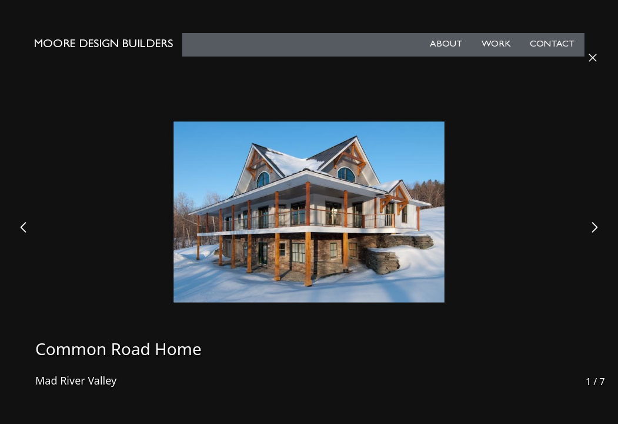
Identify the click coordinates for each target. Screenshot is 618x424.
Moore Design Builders (103, 45)
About (446, 44)
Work (496, 44)
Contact (552, 44)
